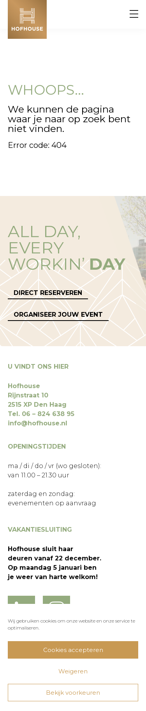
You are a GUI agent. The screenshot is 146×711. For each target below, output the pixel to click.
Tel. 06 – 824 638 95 (41, 414)
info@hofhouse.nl (37, 423)
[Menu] (134, 14)
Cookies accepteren (73, 650)
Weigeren (73, 671)
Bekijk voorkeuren (73, 692)
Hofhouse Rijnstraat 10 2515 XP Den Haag (37, 395)
